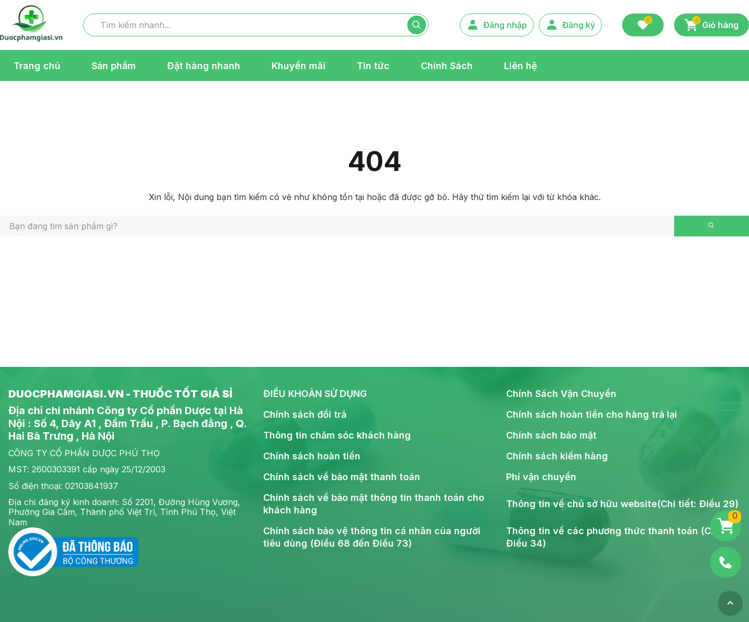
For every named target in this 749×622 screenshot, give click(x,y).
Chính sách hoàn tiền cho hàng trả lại (591, 414)
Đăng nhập (497, 25)
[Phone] (725, 562)
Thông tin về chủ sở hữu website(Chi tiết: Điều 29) (622, 503)
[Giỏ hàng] (725, 525)
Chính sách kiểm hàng (557, 456)
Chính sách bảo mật (551, 435)
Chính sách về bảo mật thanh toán (341, 476)
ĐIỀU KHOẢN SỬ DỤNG (315, 393)
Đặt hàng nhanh (203, 65)
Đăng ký (570, 25)
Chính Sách (447, 65)
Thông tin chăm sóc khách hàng (337, 435)
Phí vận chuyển (541, 476)
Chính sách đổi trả (304, 414)
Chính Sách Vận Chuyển (561, 393)
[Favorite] (643, 25)
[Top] (730, 603)
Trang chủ (37, 65)
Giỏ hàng (712, 23)
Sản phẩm (114, 65)
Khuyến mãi (299, 65)
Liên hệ (520, 65)
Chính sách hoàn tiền (311, 456)
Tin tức (373, 65)
